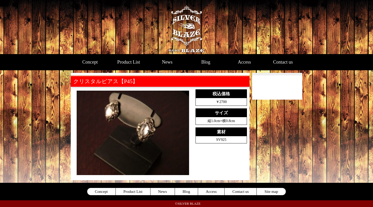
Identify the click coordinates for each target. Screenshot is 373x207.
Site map (271, 191)
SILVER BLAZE (187, 27)
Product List (128, 62)
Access (244, 62)
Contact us (283, 62)
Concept (90, 62)
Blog (205, 62)
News (167, 62)
